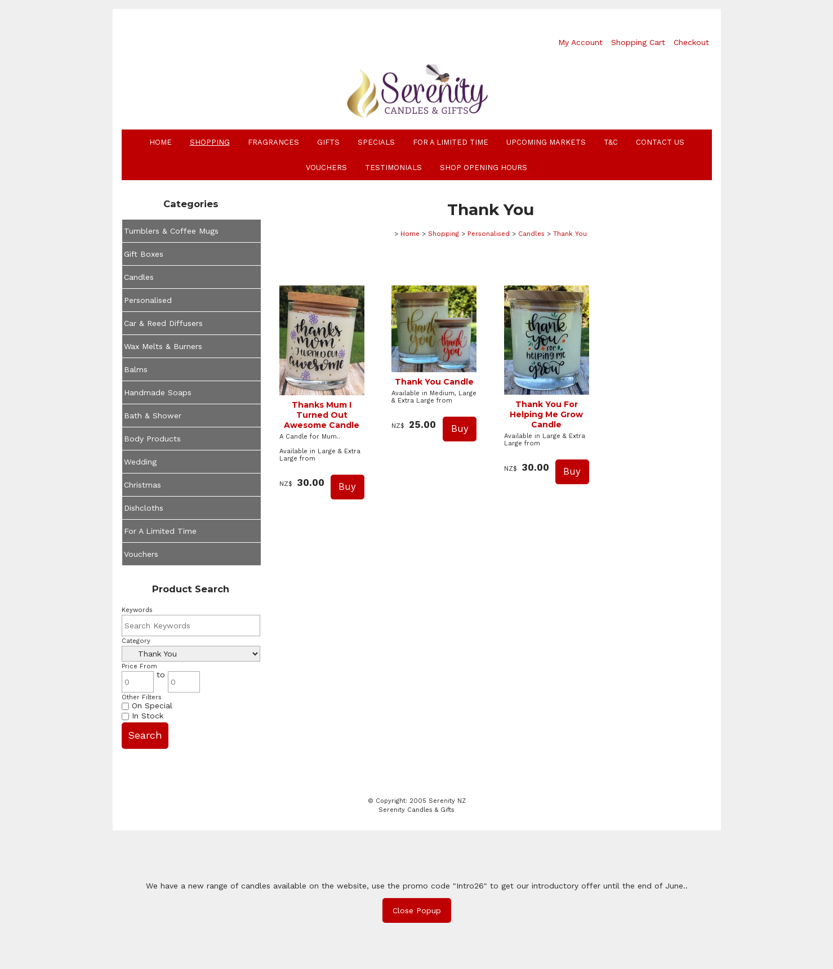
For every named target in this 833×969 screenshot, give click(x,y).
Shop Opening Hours (483, 167)
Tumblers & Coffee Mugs (171, 230)
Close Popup (417, 910)
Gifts (328, 142)
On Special (147, 705)
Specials (376, 142)
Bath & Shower (152, 415)
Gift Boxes (143, 253)
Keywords (137, 610)
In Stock (142, 715)
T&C (611, 142)
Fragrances (273, 142)
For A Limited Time (450, 142)
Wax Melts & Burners (163, 346)
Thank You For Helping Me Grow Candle (546, 414)
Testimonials (393, 167)
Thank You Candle (434, 382)
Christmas (142, 484)
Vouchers (326, 167)
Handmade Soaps (157, 392)
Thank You (570, 234)
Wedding (140, 461)
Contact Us (660, 142)
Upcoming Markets (546, 142)
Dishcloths (143, 507)
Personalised (148, 300)
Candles (139, 277)
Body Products (152, 438)
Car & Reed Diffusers (163, 323)
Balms (136, 369)
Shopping (210, 142)
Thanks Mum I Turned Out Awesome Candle (321, 415)
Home (160, 142)
